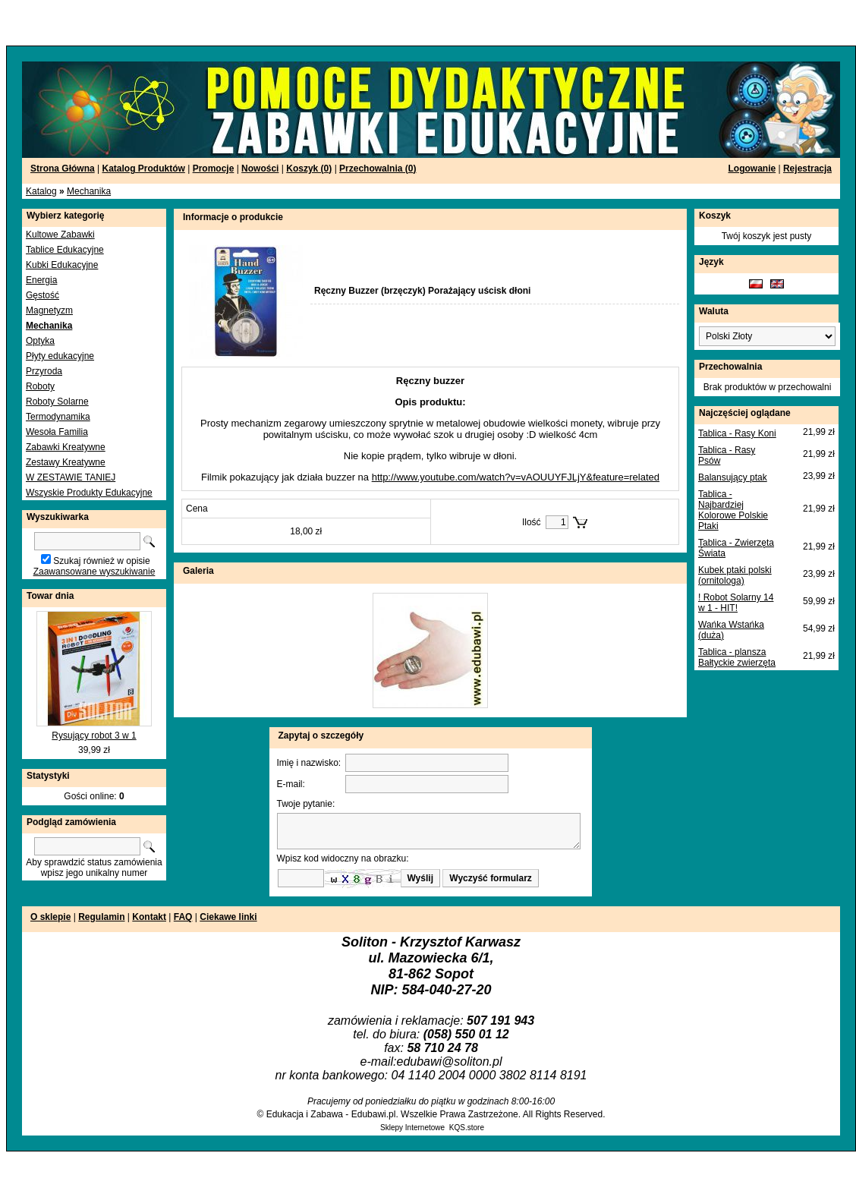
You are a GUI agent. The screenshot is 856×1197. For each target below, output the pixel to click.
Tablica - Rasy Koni (737, 433)
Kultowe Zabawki (60, 234)
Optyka (40, 340)
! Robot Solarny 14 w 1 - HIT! (735, 602)
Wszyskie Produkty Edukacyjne (89, 492)
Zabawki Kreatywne (65, 447)
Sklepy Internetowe (412, 1127)
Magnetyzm (49, 310)
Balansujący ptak (732, 477)
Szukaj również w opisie (101, 561)
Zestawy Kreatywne (65, 462)
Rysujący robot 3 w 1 (94, 735)
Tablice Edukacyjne (65, 249)
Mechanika (89, 191)
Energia (41, 280)
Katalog (41, 191)
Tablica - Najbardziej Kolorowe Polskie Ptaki (733, 510)
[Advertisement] (183, 23)
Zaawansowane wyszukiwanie (94, 571)
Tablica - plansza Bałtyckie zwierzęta (737, 657)
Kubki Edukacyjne (62, 265)
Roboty (40, 386)
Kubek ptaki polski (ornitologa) (735, 575)
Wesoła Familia (57, 432)
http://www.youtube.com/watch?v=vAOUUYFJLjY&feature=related (515, 477)
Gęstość (42, 295)
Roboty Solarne (57, 401)
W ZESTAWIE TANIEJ (70, 477)
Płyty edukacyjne (60, 356)
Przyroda (44, 371)
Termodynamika (58, 416)
